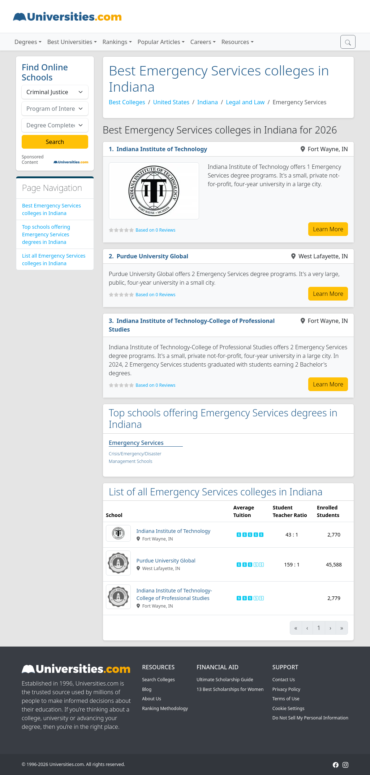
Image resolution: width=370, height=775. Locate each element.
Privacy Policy (286, 689)
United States (171, 102)
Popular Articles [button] (159, 42)
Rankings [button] (115, 42)
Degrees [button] (25, 42)
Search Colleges (158, 680)
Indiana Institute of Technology (162, 149)
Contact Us (283, 680)
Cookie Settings (288, 708)
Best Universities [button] (69, 42)
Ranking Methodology (165, 708)
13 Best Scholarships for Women (230, 689)
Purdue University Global (152, 256)
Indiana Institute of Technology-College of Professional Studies (192, 325)
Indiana (207, 102)
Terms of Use (286, 699)
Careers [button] (200, 42)
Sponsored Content (33, 159)
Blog (146, 689)
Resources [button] (235, 42)
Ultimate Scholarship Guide (225, 680)
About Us (151, 699)
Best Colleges (127, 102)
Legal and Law (245, 102)
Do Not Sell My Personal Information (310, 718)
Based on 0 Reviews (155, 230)
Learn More (328, 229)
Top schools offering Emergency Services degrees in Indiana (46, 234)
